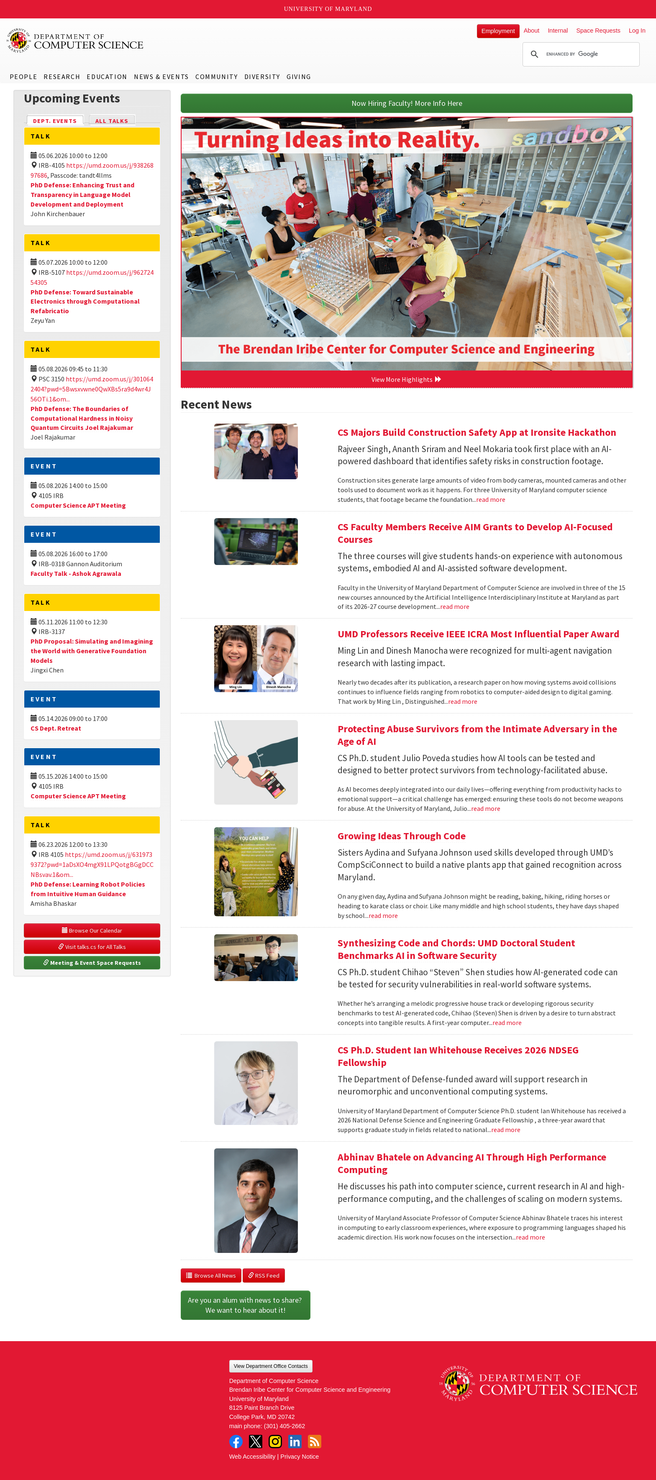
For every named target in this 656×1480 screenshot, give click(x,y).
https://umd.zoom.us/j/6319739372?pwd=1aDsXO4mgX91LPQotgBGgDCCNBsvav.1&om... (92, 864)
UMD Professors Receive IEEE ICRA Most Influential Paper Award (479, 633)
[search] (579, 54)
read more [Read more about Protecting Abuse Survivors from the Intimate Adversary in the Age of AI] (485, 808)
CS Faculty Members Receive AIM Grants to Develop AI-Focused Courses (475, 533)
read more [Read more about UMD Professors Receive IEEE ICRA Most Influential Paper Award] (462, 701)
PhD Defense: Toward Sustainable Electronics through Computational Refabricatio (85, 301)
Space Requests (598, 30)
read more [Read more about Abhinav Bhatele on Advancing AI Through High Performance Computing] (530, 1237)
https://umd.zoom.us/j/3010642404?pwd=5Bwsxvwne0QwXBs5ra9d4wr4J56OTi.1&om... (92, 389)
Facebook (236, 1441)
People (24, 76)
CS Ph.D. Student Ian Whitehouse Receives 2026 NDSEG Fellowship (458, 1056)
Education (107, 76)
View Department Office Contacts (271, 1366)
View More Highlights (407, 379)
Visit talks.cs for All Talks (92, 947)
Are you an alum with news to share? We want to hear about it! (245, 1305)
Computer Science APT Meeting (78, 505)
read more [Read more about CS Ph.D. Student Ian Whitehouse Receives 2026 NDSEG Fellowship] (505, 1129)
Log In (637, 30)
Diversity (262, 76)
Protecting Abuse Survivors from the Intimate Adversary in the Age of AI (477, 735)
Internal (558, 30)
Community (216, 76)
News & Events (161, 76)
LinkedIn (295, 1441)
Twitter (255, 1441)
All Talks (111, 121)
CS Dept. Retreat (56, 728)
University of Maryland (328, 9)
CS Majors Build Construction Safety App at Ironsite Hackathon (477, 432)
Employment (498, 31)
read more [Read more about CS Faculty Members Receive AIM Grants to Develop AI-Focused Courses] (454, 606)
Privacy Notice (299, 1456)
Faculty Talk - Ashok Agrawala (76, 573)
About (532, 30)
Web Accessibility (252, 1456)
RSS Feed (263, 1275)
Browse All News (211, 1275)
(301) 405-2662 (284, 1426)
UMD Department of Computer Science (75, 40)
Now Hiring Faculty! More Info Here (406, 103)
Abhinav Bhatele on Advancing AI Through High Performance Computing (472, 1163)
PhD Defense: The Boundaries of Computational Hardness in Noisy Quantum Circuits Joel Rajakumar (82, 418)
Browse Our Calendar (92, 930)
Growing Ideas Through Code (402, 835)
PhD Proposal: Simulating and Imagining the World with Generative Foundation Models (92, 651)
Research (62, 76)
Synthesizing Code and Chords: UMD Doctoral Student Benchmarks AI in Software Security (456, 949)
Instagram (275, 1441)
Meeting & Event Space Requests (92, 962)
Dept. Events (58, 120)
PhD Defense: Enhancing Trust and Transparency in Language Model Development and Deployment (82, 194)
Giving (299, 76)
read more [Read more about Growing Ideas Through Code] (383, 915)
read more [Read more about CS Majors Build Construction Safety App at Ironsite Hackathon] (490, 499)
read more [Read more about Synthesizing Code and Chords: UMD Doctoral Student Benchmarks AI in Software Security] (507, 1022)
